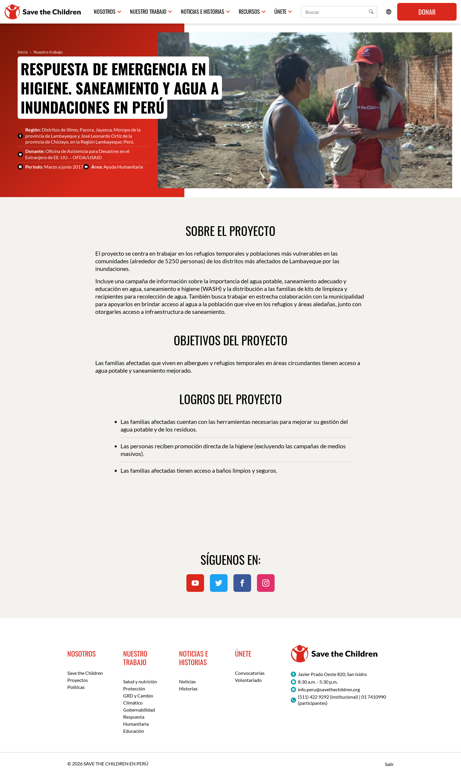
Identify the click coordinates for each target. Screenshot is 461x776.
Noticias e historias (202, 11)
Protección (134, 688)
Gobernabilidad (139, 709)
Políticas (76, 687)
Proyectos (77, 680)
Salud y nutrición (140, 681)
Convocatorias (250, 673)
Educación (133, 731)
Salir (389, 764)
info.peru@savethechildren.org (329, 689)
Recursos (249, 11)
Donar (426, 11)
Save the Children (85, 673)
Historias (188, 688)
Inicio (23, 51)
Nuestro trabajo (148, 11)
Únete (280, 11)
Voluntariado (248, 680)
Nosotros (105, 11)
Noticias (187, 681)
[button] (371, 11)
